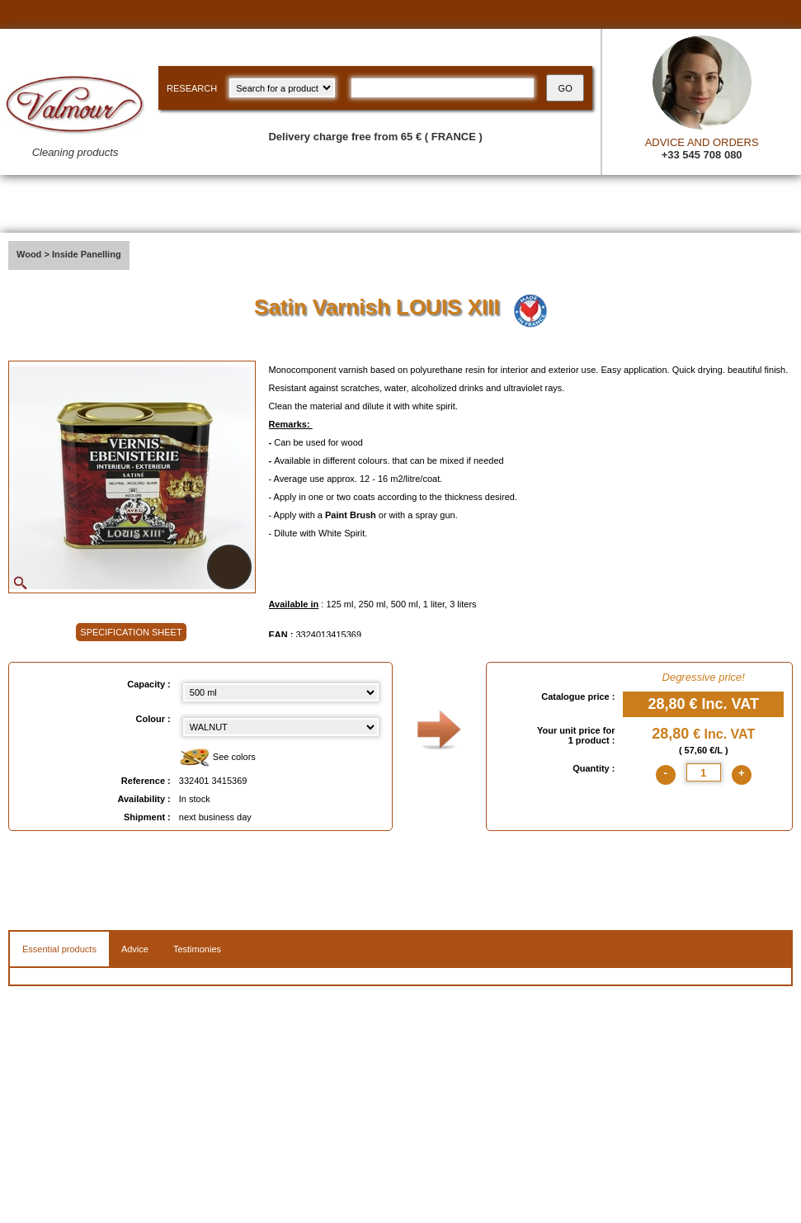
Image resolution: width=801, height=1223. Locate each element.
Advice (134, 949)
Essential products (59, 949)
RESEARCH (192, 88)
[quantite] (703, 772)
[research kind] (282, 87)
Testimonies (197, 949)
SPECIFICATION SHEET (130, 632)
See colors (217, 757)
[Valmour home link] (75, 120)
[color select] (281, 727)
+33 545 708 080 (702, 155)
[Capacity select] (281, 692)
